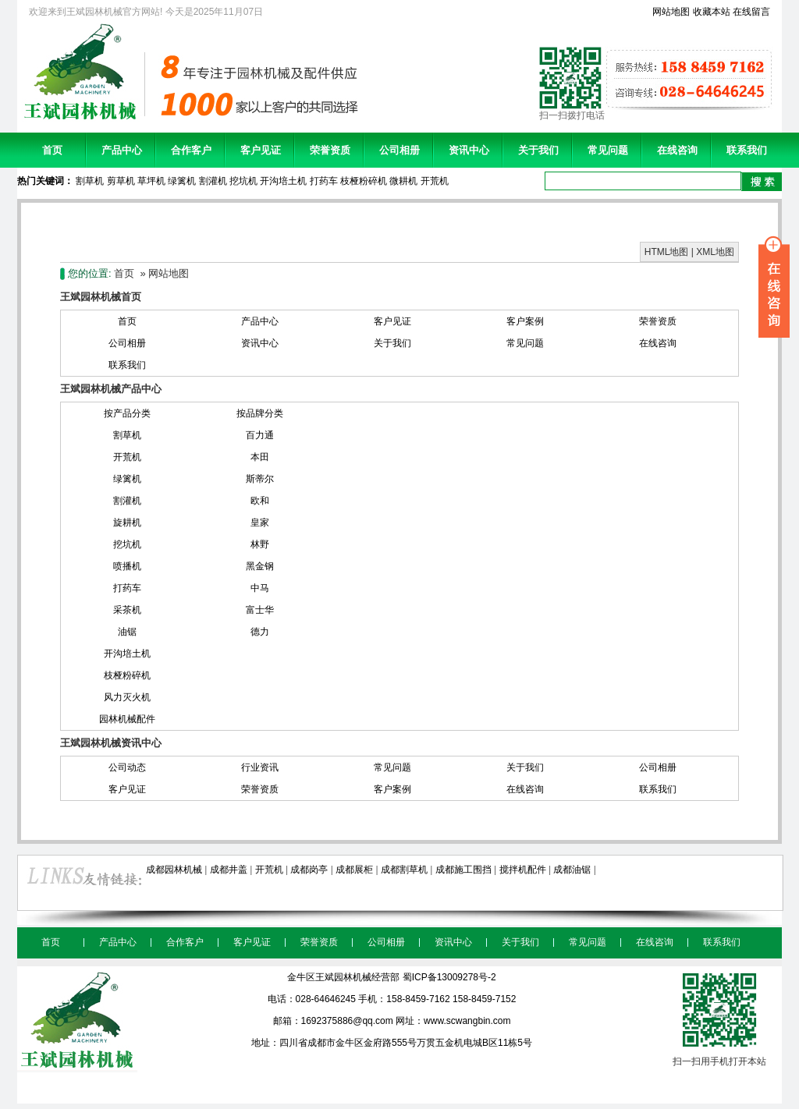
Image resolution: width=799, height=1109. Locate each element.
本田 (259, 457)
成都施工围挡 (463, 869)
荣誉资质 (330, 150)
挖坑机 (243, 180)
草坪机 (151, 180)
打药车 (324, 180)
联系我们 (746, 150)
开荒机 (435, 180)
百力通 (260, 435)
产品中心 (121, 150)
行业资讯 (260, 767)
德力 (259, 631)
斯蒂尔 (260, 478)
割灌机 (213, 180)
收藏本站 (711, 11)
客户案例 (525, 321)
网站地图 (671, 11)
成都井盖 (228, 869)
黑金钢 (260, 566)
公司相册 (399, 150)
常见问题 (608, 150)
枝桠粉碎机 (363, 180)
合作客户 (191, 150)
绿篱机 (182, 180)
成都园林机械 (174, 869)
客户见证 (260, 150)
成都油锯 (572, 869)
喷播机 (127, 566)
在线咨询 (677, 150)
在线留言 (751, 11)
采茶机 (127, 609)
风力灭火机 (127, 697)
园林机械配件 (127, 719)
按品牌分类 (259, 413)
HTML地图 (667, 251)
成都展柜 (354, 869)
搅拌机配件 (522, 869)
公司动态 (127, 767)
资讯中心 (469, 150)
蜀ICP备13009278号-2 (449, 977)
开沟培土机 (283, 180)
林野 (259, 544)
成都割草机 (404, 869)
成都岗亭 (309, 869)
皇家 (259, 522)
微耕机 (403, 180)
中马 (259, 588)
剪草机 (121, 180)
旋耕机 (127, 522)
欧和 (259, 500)
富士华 (260, 609)
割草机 (90, 180)
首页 (52, 150)
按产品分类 (127, 413)
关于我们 (538, 150)
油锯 (127, 631)
